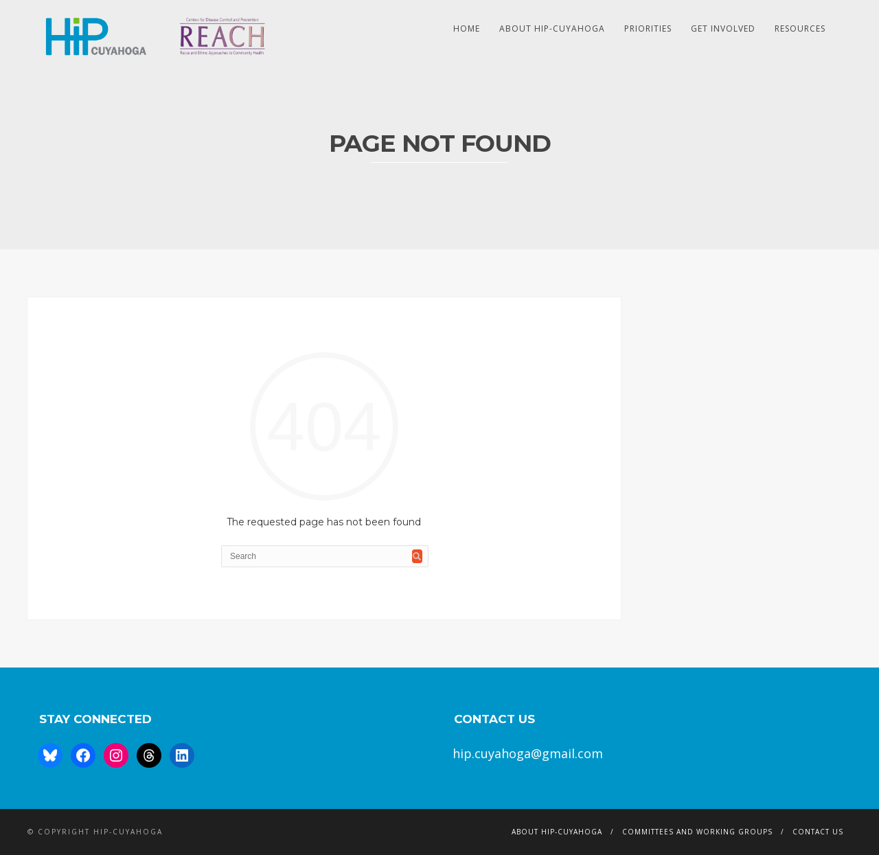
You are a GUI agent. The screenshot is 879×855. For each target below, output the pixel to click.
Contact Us (817, 831)
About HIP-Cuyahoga (552, 28)
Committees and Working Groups (697, 831)
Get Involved (723, 28)
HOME (466, 28)
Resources (800, 28)
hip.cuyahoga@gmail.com (528, 753)
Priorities (648, 28)
